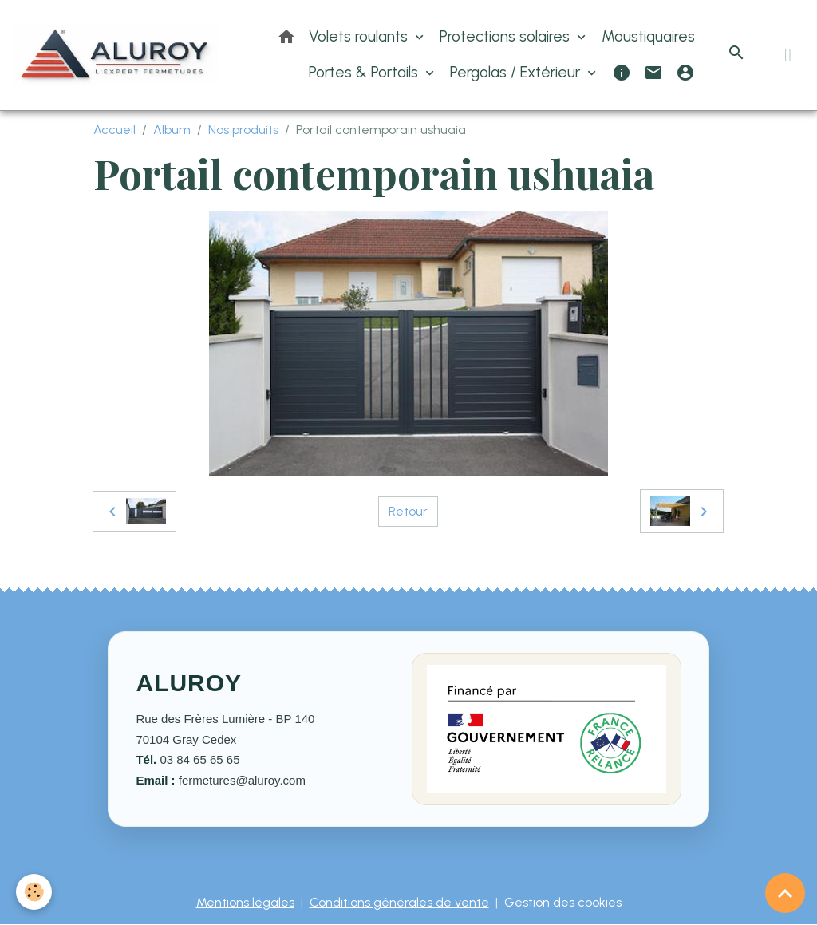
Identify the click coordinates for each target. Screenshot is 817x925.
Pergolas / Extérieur (517, 72)
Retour (408, 511)
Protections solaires (507, 36)
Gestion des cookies (563, 902)
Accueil (114, 129)
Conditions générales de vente (399, 902)
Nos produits (243, 129)
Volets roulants (360, 36)
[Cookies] (34, 892)
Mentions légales (245, 902)
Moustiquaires (648, 36)
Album (172, 129)
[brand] (115, 55)
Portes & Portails (365, 72)
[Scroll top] (785, 893)
